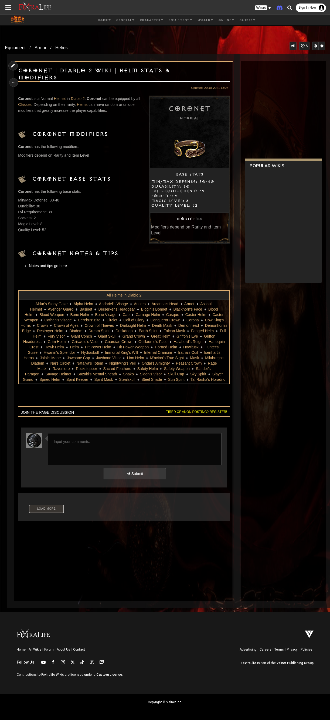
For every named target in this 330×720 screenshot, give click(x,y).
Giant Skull (187, 336)
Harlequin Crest (126, 347)
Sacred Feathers (193, 368)
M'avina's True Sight (62, 363)
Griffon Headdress (119, 341)
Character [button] (151, 20)
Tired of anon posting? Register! (195, 412)
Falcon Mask (60, 336)
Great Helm (61, 341)
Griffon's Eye (87, 341)
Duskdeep (195, 331)
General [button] (125, 20)
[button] (263, 8)
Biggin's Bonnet (154, 309)
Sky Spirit (70, 379)
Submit (134, 474)
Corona (192, 320)
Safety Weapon (57, 374)
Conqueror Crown (165, 320)
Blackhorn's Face (187, 309)
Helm (175, 347)
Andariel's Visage (113, 304)
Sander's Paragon (91, 374)
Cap (126, 314)
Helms (61, 48)
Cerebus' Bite (89, 320)
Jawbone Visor (198, 358)
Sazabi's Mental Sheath (164, 374)
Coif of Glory (133, 320)
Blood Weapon (51, 314)
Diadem (147, 331)
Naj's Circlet (149, 363)
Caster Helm (195, 314)
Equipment (15, 48)
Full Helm (114, 336)
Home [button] (104, 20)
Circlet (111, 320)
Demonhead (53, 331)
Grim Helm (150, 341)
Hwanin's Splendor (152, 352)
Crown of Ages (98, 325)
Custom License (109, 675)
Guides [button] (247, 20)
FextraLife (248, 663)
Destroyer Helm (121, 331)
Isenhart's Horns (110, 358)
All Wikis (35, 649)
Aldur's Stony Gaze (51, 304)
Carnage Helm (147, 314)
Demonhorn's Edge (86, 331)
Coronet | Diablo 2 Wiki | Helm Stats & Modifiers (94, 74)
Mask (89, 363)
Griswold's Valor (178, 341)
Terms (279, 649)
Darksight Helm (165, 325)
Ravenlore (136, 368)
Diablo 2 (78, 98)
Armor (40, 48)
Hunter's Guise (118, 352)
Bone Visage (105, 314)
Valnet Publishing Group (295, 663)
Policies (306, 649)
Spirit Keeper (150, 379)
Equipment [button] (180, 20)
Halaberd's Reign (92, 347)
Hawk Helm (154, 347)
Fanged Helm (88, 336)
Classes (25, 104)
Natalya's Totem (179, 363)
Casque (172, 314)
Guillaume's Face (57, 347)
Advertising (248, 649)
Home (21, 649)
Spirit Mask (176, 379)
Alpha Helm (83, 304)
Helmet (60, 98)
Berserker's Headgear (116, 309)
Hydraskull (183, 352)
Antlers (140, 304)
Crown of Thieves (132, 325)
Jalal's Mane (140, 358)
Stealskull (200, 379)
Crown (74, 325)
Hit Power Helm (198, 347)
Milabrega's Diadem (116, 363)
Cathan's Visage (58, 320)
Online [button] (226, 20)
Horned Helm (67, 352)
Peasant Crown (84, 368)
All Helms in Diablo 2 (123, 295)
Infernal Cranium (50, 358)
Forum (49, 649)
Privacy (292, 649)
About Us (63, 649)
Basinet (85, 309)
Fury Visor (136, 336)
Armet (189, 304)
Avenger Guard (60, 309)
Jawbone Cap (168, 358)
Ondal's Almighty (51, 368)
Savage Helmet (125, 374)
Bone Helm (79, 314)
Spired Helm (122, 379)
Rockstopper (162, 368)
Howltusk (92, 352)
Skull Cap (47, 379)
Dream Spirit (170, 331)
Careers (265, 649)
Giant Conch (161, 336)
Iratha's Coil (80, 358)
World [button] (205, 20)
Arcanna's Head (164, 304)
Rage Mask (112, 368)
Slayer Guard (95, 379)
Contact (79, 649)
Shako (195, 374)
